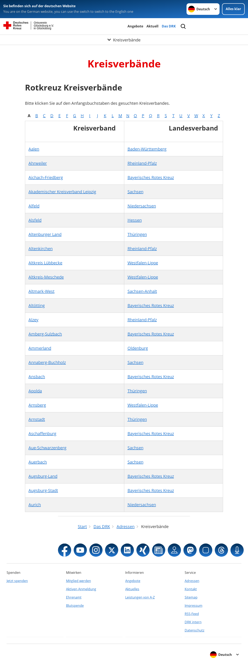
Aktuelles (132, 589)
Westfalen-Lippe (143, 263)
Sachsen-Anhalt (142, 291)
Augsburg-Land (42, 476)
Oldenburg (138, 348)
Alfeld (33, 206)
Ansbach (36, 376)
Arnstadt (36, 419)
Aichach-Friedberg (45, 177)
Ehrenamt (73, 597)
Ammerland (39, 348)
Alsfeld (34, 220)
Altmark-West (41, 291)
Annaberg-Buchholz (47, 362)
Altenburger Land (44, 234)
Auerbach (37, 462)
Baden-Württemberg (147, 149)
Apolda (35, 391)
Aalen (33, 149)
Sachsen (135, 191)
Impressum (193, 605)
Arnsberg (37, 405)
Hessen (135, 220)
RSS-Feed (192, 614)
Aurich (34, 504)
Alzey (33, 319)
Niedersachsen (142, 206)
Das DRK (169, 26)
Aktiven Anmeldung (81, 589)
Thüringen (137, 234)
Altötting (36, 305)
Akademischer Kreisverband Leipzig (62, 191)
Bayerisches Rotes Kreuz (151, 177)
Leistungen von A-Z (140, 597)
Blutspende (75, 605)
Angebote (135, 26)
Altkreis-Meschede (46, 277)
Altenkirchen (40, 248)
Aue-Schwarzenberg (47, 448)
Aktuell (152, 26)
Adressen (192, 581)
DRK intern (193, 622)
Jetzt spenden (17, 581)
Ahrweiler (37, 163)
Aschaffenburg (42, 433)
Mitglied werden (78, 581)
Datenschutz (194, 630)
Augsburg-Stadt (43, 490)
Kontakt (191, 589)
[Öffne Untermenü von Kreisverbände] (124, 40)
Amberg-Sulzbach (45, 334)
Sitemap (191, 597)
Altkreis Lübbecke (45, 263)
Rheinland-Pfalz (142, 163)
